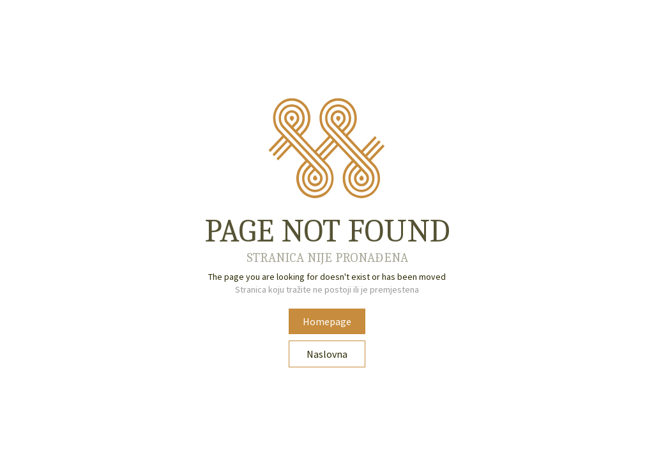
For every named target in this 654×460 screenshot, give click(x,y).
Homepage (327, 321)
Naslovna (327, 354)
